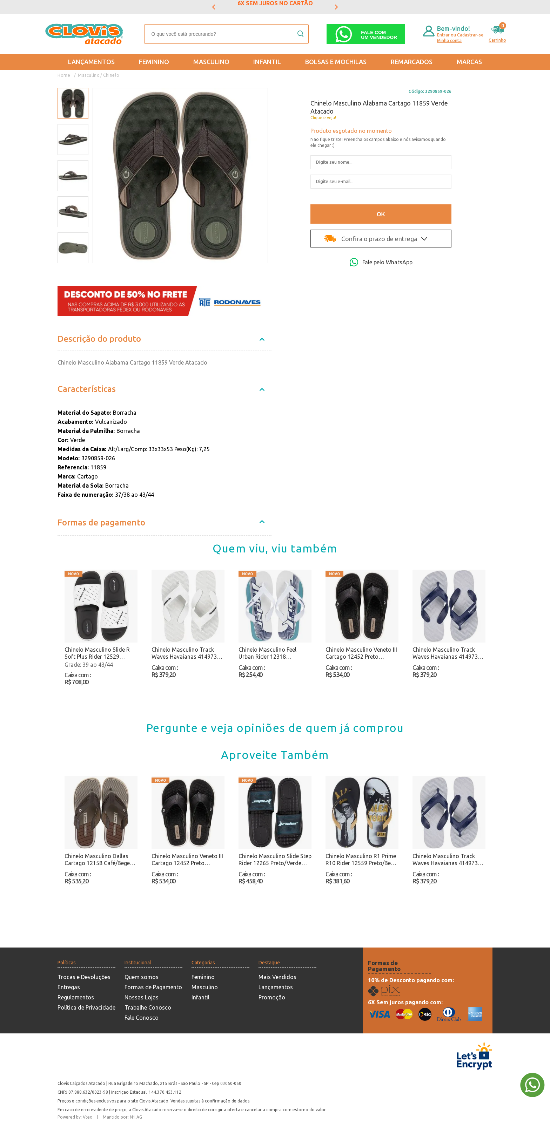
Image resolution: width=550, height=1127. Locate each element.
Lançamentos (91, 61)
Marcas (469, 61)
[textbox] (226, 34)
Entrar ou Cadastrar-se (460, 35)
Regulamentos (76, 997)
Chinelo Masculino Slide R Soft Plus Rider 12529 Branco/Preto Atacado (97, 653)
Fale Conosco (142, 1017)
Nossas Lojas (142, 997)
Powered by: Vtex (75, 1117)
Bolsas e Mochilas (336, 61)
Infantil (267, 61)
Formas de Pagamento (153, 987)
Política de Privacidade (86, 1007)
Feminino (154, 61)
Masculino (211, 61)
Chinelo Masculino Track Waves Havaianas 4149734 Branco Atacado (186, 653)
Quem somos (142, 977)
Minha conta (449, 40)
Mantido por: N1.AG (122, 1117)
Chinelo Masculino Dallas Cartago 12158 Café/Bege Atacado (97, 860)
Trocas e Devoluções (84, 977)
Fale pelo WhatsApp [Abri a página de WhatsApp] (381, 262)
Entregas (69, 987)
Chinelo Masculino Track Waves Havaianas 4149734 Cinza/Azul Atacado (446, 653)
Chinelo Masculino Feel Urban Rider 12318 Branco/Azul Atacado (267, 653)
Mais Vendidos (277, 977)
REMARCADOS (411, 61)
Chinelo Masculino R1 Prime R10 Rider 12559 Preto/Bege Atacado (361, 860)
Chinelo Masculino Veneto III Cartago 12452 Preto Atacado (361, 653)
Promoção (272, 997)
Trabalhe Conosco (148, 1007)
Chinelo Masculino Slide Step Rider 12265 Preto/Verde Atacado (275, 860)
